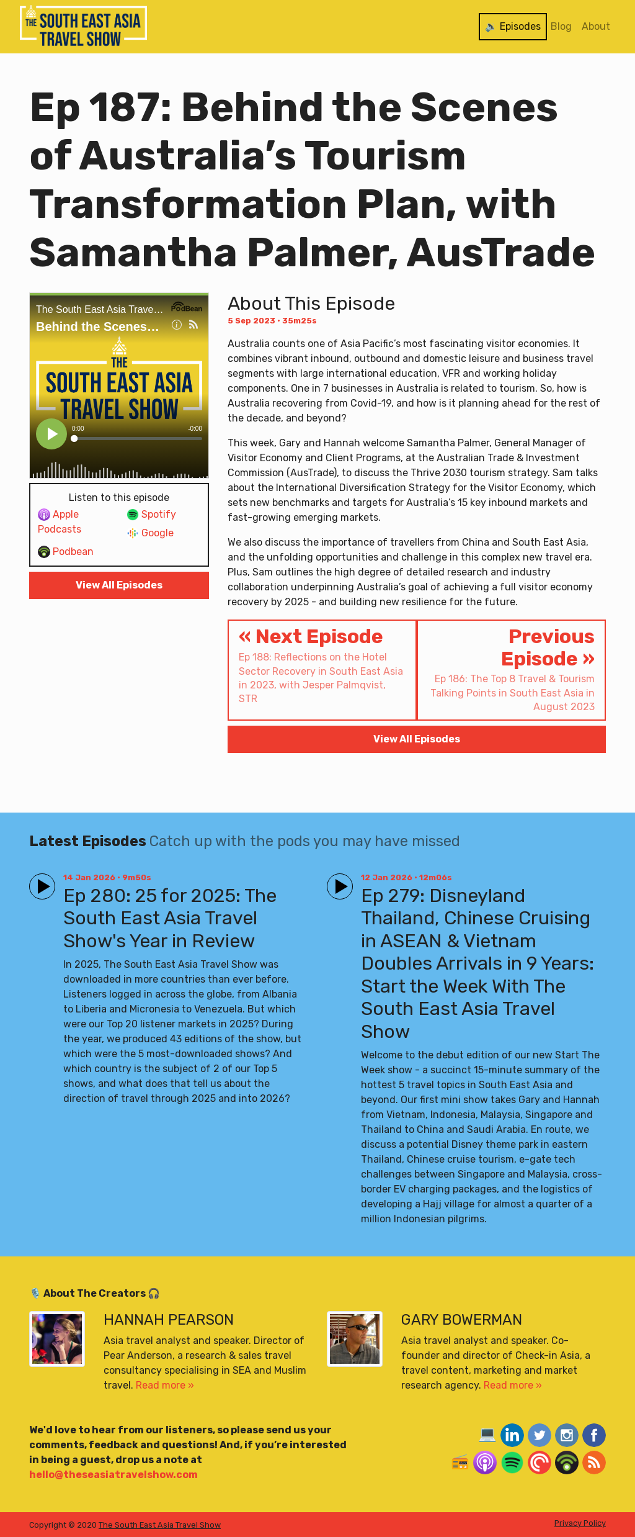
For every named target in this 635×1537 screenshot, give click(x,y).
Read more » (165, 1385)
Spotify (151, 514)
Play (40, 881)
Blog (561, 26)
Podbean (66, 552)
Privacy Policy (580, 1523)
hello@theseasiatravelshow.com (113, 1475)
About (596, 26)
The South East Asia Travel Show (160, 1525)
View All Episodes (119, 585)
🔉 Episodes (513, 26)
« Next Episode (322, 665)
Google (150, 533)
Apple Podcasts (59, 521)
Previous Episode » (511, 669)
